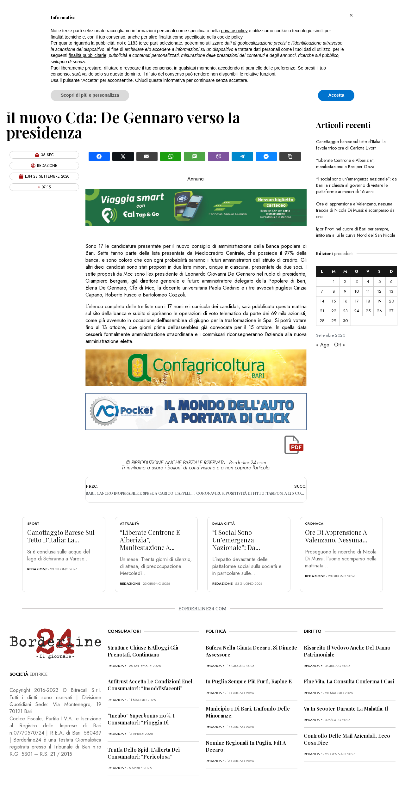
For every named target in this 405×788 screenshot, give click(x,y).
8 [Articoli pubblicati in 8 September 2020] (334, 291)
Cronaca (314, 523)
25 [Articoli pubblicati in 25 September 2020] (368, 311)
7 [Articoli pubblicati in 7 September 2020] (322, 291)
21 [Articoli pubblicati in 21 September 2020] (322, 311)
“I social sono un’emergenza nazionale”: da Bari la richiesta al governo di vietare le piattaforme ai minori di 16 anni (356, 185)
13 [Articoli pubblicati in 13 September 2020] (391, 291)
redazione (37, 568)
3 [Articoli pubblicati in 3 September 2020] (357, 281)
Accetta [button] (336, 95)
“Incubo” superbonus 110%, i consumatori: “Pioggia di (141, 719)
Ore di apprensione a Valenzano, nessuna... (336, 536)
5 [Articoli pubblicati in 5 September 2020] (379, 281)
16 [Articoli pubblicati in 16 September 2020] (345, 301)
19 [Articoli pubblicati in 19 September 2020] (379, 301)
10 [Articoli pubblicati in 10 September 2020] (356, 291)
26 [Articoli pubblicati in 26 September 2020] (379, 311)
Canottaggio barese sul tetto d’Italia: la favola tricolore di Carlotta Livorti (351, 144)
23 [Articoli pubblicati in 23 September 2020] (345, 311)
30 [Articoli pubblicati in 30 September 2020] (345, 321)
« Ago (322, 344)
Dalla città (223, 523)
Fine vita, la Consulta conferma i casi (349, 681)
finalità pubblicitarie (87, 55)
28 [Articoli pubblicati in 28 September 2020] (322, 321)
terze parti (149, 43)
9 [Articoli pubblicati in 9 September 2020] (345, 291)
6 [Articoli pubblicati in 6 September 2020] (391, 281)
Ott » (339, 344)
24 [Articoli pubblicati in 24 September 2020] (356, 311)
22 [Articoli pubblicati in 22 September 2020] (333, 311)
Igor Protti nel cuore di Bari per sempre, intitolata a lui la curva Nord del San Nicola (355, 232)
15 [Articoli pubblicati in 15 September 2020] (334, 301)
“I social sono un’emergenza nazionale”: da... (236, 540)
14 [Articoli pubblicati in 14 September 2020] (322, 301)
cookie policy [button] (229, 37)
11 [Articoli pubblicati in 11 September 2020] (368, 291)
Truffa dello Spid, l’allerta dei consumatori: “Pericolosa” (144, 753)
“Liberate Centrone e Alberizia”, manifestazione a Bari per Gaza (345, 163)
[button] (351, 15)
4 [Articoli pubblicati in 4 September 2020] (368, 281)
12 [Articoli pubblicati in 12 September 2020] (379, 291)
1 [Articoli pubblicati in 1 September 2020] (334, 281)
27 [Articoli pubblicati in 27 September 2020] (391, 311)
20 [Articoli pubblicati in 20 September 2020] (391, 301)
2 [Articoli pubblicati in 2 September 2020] (345, 281)
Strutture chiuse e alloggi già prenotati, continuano (143, 651)
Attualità (129, 523)
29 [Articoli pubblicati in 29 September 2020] (333, 321)
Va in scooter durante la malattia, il (346, 708)
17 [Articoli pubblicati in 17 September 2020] (357, 301)
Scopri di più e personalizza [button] (90, 95)
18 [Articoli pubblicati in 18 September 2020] (368, 301)
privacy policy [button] (234, 30)
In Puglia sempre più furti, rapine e (249, 681)
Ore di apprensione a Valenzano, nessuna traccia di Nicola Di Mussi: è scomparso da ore (355, 210)
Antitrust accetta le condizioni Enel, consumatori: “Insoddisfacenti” (151, 685)
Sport (33, 523)
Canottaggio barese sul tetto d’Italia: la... (61, 536)
